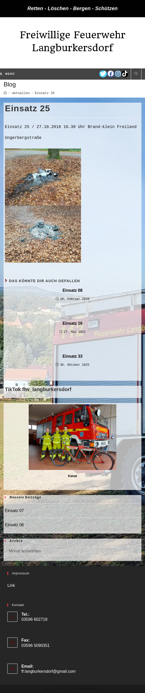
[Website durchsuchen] (136, 74)
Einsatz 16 (72, 323)
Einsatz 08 (72, 290)
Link (11, 585)
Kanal (72, 476)
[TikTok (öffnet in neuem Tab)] (124, 73)
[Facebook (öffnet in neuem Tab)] (111, 73)
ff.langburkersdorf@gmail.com (48, 671)
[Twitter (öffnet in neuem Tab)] (103, 73)
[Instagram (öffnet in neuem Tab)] (118, 73)
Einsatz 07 (14, 510)
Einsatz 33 (72, 356)
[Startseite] (5, 93)
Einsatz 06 (14, 525)
